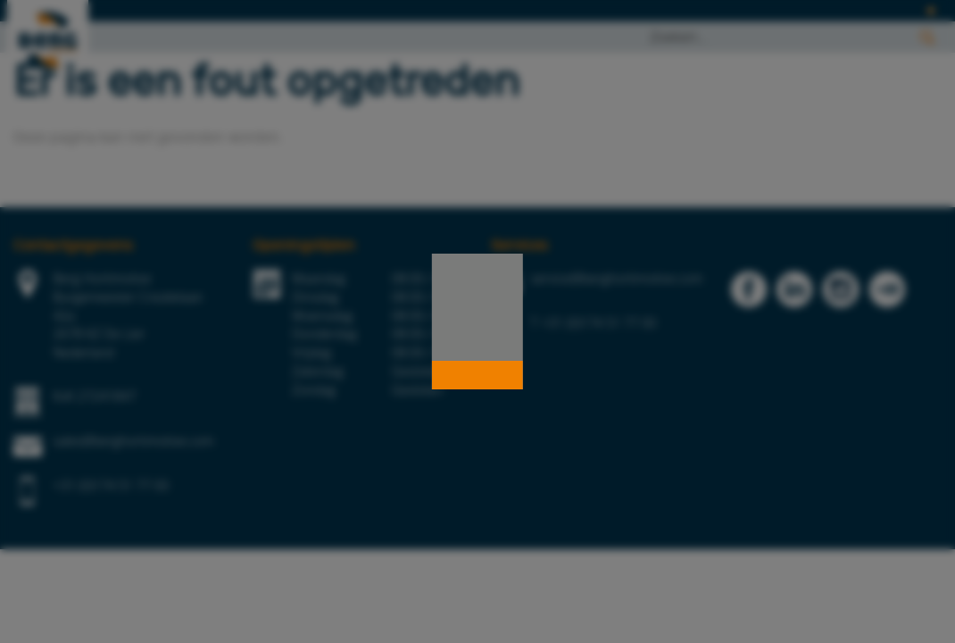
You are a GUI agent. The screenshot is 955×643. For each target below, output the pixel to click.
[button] (477, 375)
